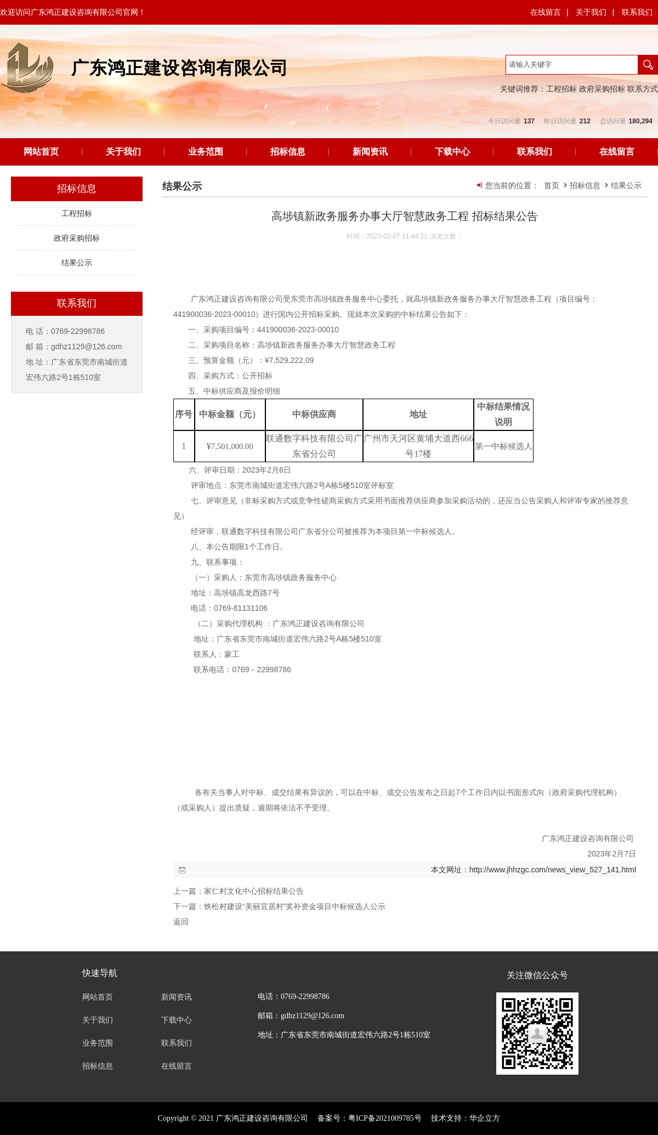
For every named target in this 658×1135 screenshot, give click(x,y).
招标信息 (287, 151)
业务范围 (205, 151)
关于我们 (591, 12)
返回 (181, 921)
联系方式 (642, 88)
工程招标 (561, 88)
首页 (551, 185)
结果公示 (626, 185)
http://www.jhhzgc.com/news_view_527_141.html (552, 869)
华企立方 (484, 1118)
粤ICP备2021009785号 (385, 1118)
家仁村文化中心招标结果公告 (254, 891)
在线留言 (545, 12)
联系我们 (637, 12)
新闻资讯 (370, 151)
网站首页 (41, 151)
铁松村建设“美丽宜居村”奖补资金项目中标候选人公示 (294, 906)
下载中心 (452, 151)
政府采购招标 (602, 88)
